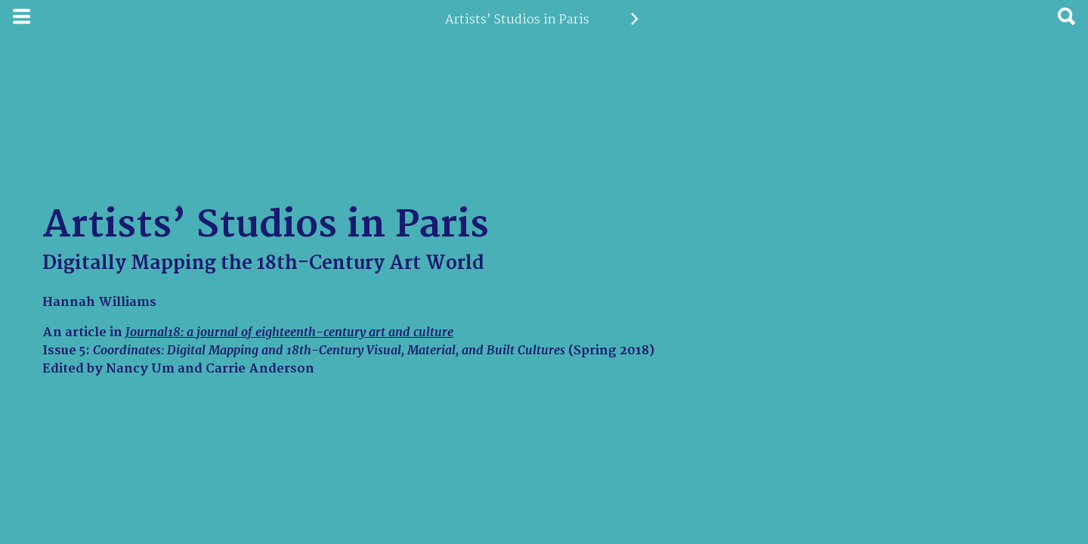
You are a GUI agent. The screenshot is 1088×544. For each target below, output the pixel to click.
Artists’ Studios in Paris (517, 19)
